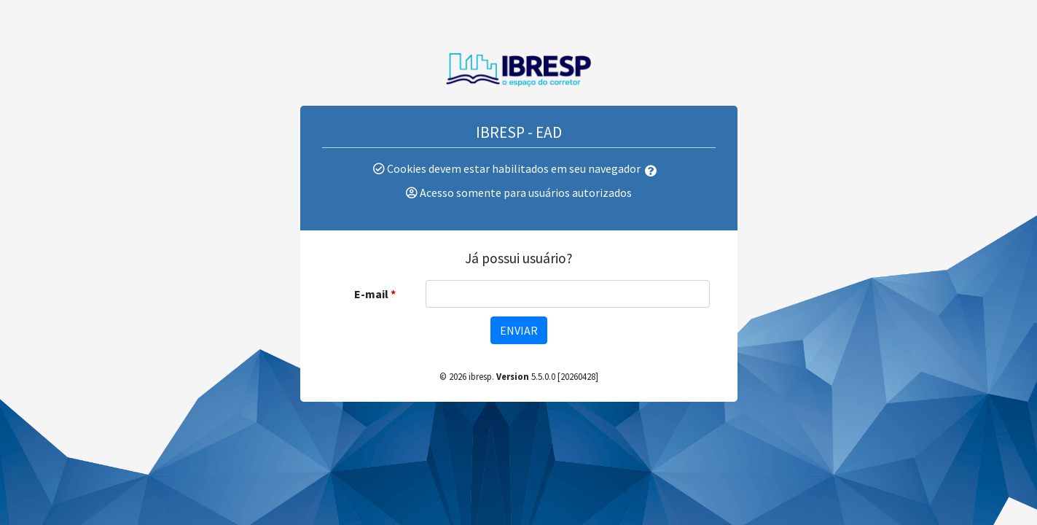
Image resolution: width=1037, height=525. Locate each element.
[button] (654, 170)
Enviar (519, 330)
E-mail (371, 294)
